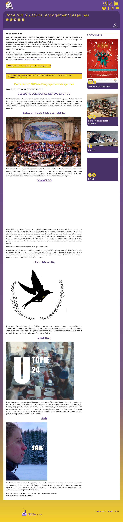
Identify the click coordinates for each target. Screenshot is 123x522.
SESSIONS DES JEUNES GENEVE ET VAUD (44, 94)
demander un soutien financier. (29, 59)
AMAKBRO (44, 180)
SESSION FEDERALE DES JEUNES (44, 113)
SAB (44, 418)
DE (104, 8)
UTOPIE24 (44, 338)
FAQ (117, 511)
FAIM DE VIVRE (44, 262)
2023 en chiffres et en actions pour (28, 66)
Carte (110, 511)
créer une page (69, 57)
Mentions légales (100, 511)
